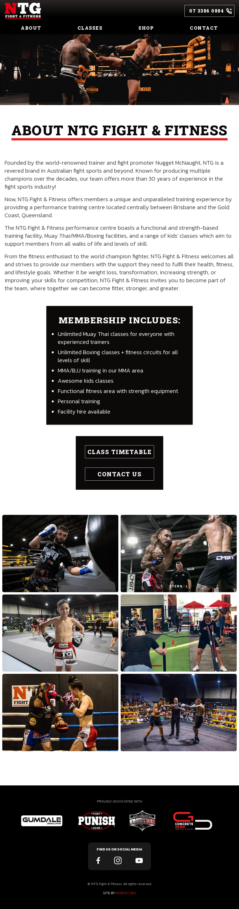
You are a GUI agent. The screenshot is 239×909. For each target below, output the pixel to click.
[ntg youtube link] (139, 861)
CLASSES (90, 28)
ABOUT (31, 28)
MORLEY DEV (126, 893)
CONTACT (204, 28)
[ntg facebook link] (98, 861)
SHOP (146, 28)
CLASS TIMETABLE (119, 451)
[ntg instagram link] (118, 861)
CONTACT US (119, 474)
